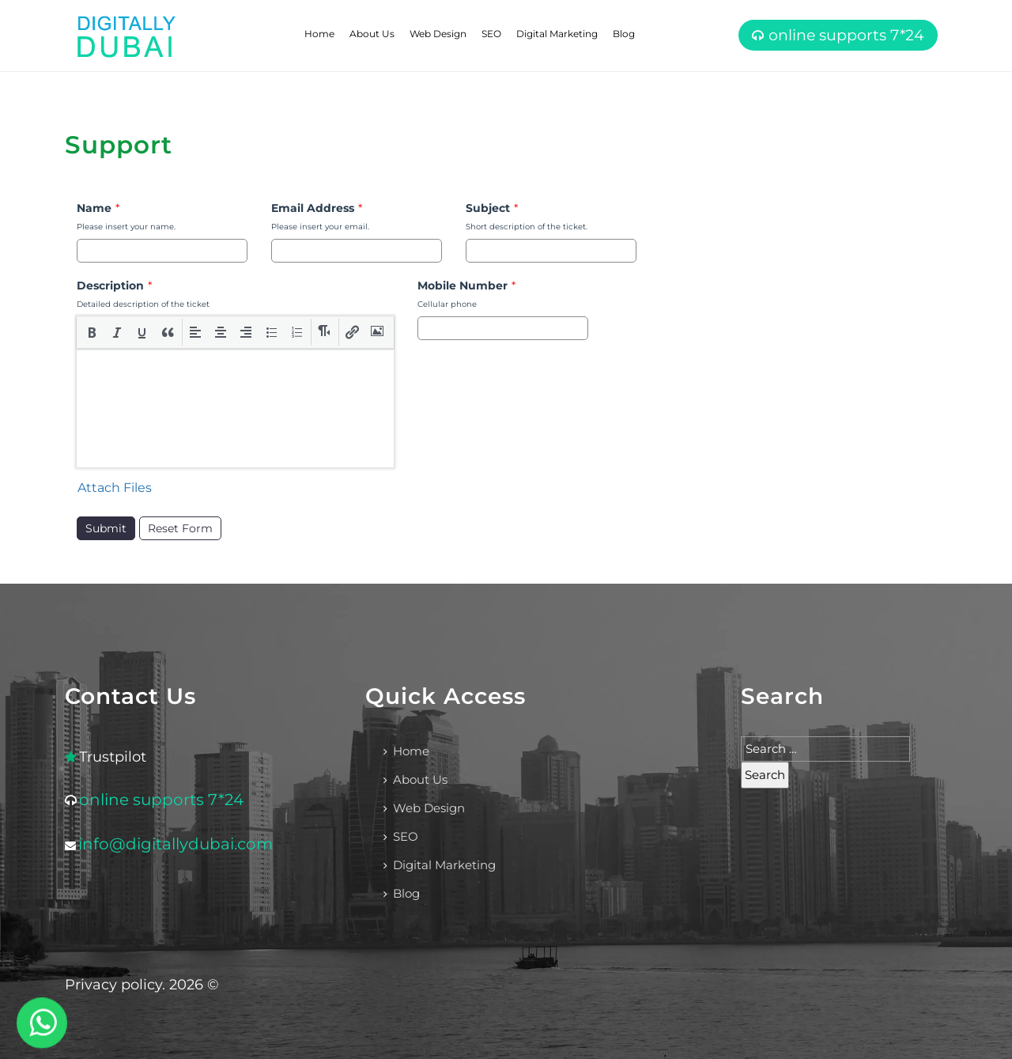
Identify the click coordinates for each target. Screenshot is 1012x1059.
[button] (92, 332)
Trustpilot (112, 757)
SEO (491, 34)
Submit (105, 528)
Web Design (438, 34)
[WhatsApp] (42, 1023)
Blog (624, 34)
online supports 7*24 (846, 35)
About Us (372, 34)
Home (319, 34)
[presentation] (91, 332)
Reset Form (180, 528)
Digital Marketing (557, 34)
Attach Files (114, 487)
